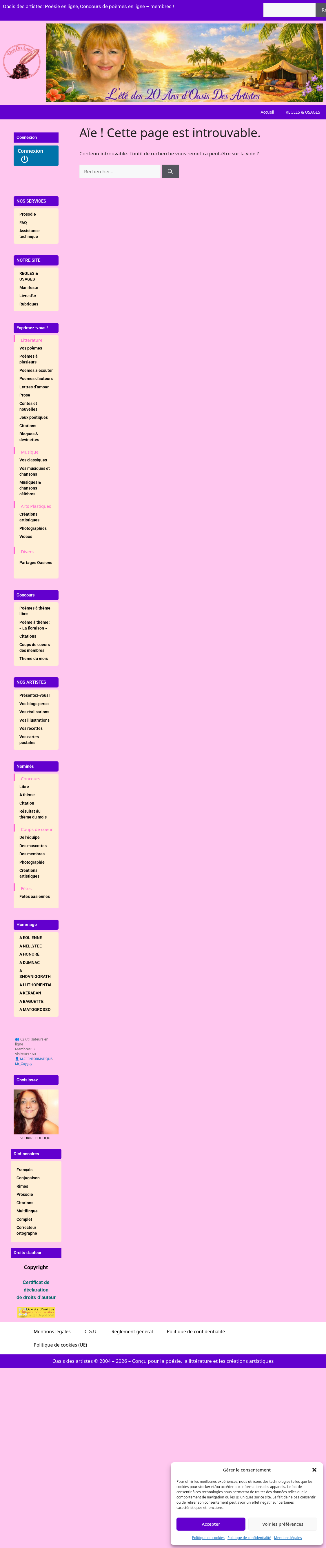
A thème (27, 794)
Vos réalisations (34, 712)
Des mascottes (33, 845)
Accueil (267, 112)
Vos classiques (33, 460)
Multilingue (27, 1211)
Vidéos (25, 536)
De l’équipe (29, 837)
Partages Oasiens (35, 562)
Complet (24, 1219)
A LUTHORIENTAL (35, 985)
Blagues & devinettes (29, 437)
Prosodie (27, 214)
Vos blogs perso (34, 703)
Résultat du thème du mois (33, 814)
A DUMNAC (29, 962)
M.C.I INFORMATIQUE (36, 1058)
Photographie (32, 862)
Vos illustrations (34, 720)
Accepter (211, 1524)
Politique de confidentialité (249, 1537)
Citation (26, 803)
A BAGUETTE (31, 1001)
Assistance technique (29, 233)
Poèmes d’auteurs (36, 378)
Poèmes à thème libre (34, 611)
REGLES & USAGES (303, 112)
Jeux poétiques (33, 417)
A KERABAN (30, 993)
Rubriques (28, 304)
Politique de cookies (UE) (60, 1345)
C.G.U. (91, 1331)
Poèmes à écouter (36, 370)
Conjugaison (28, 1178)
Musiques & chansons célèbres (30, 488)
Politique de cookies (208, 1537)
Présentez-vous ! (34, 695)
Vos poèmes (30, 348)
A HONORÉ (29, 954)
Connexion (30, 156)
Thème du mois (33, 658)
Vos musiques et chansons (34, 471)
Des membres (32, 854)
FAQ (23, 222)
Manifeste (28, 287)
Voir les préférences (282, 1524)
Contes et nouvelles (28, 406)
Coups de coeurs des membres (34, 647)
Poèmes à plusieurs (28, 359)
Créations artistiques (29, 517)
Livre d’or (27, 295)
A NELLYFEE (30, 946)
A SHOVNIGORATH (35, 973)
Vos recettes (31, 728)
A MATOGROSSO (35, 1009)
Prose (24, 395)
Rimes (22, 1186)
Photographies (33, 528)
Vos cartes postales (29, 739)
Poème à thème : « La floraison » (34, 625)
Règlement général (132, 1331)
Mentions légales (288, 1537)
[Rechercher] (170, 172)
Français (24, 1169)
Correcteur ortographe (27, 1230)
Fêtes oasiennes (34, 896)
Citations (27, 425)
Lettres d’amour (34, 387)
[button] (314, 1470)
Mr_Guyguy (23, 1063)
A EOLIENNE (30, 937)
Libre (24, 786)
